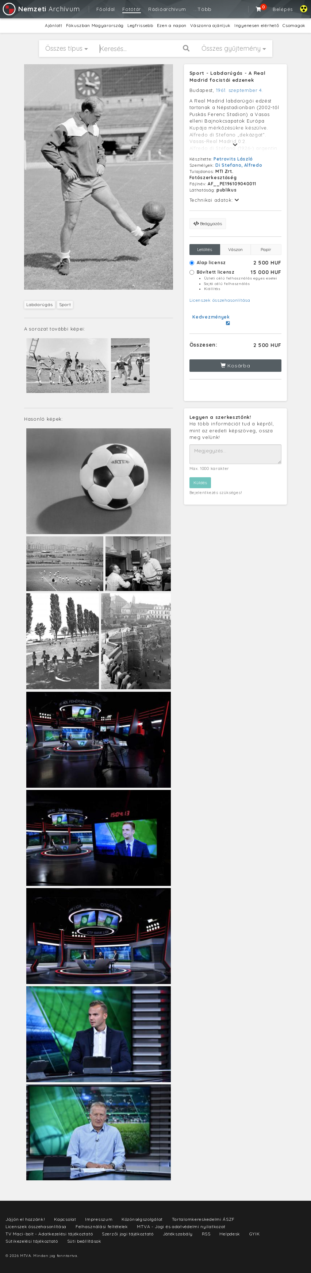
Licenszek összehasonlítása (219, 300)
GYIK (254, 1234)
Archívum (41, 9)
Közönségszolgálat (142, 1219)
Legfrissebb (140, 25)
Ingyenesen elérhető (256, 25)
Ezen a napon (172, 25)
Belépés (283, 9)
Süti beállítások (84, 1241)
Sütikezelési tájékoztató (31, 1241)
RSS (206, 1234)
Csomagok (294, 25)
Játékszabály (178, 1234)
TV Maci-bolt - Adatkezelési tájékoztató (49, 1234)
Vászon (235, 249)
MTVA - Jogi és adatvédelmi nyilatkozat (181, 1226)
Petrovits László (233, 159)
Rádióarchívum (167, 9)
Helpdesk (229, 1234)
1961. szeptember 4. (240, 90)
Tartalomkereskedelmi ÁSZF (203, 1219)
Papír (266, 249)
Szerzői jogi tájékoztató (128, 1234)
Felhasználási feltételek (102, 1226)
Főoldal (105, 9)
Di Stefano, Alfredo (238, 165)
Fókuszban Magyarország (95, 25)
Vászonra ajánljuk (210, 25)
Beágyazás (207, 223)
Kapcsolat (65, 1219)
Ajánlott (53, 25)
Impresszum (98, 1219)
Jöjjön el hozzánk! (25, 1219)
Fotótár (131, 9)
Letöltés (204, 249)
